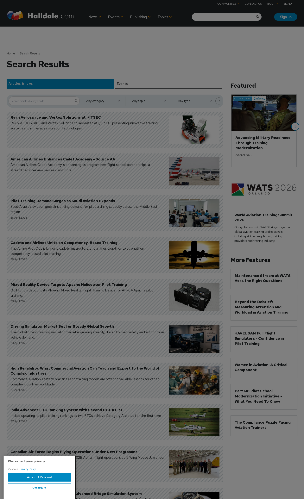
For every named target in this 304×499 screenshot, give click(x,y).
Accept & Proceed (39, 490)
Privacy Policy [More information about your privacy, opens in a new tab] (28, 482)
